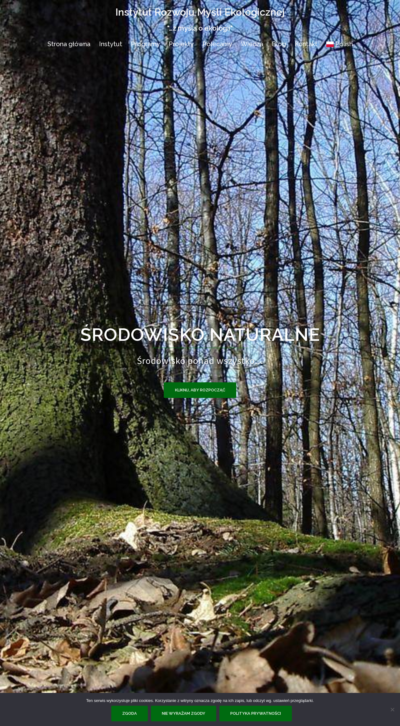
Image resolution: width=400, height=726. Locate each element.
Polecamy (217, 44)
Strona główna (69, 44)
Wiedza (252, 44)
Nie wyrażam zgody (183, 713)
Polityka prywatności (255, 713)
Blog (279, 44)
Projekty (181, 44)
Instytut (110, 44)
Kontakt (306, 44)
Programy (145, 44)
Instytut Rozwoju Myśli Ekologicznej (200, 12)
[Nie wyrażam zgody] (392, 709)
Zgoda (129, 713)
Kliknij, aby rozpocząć (200, 390)
